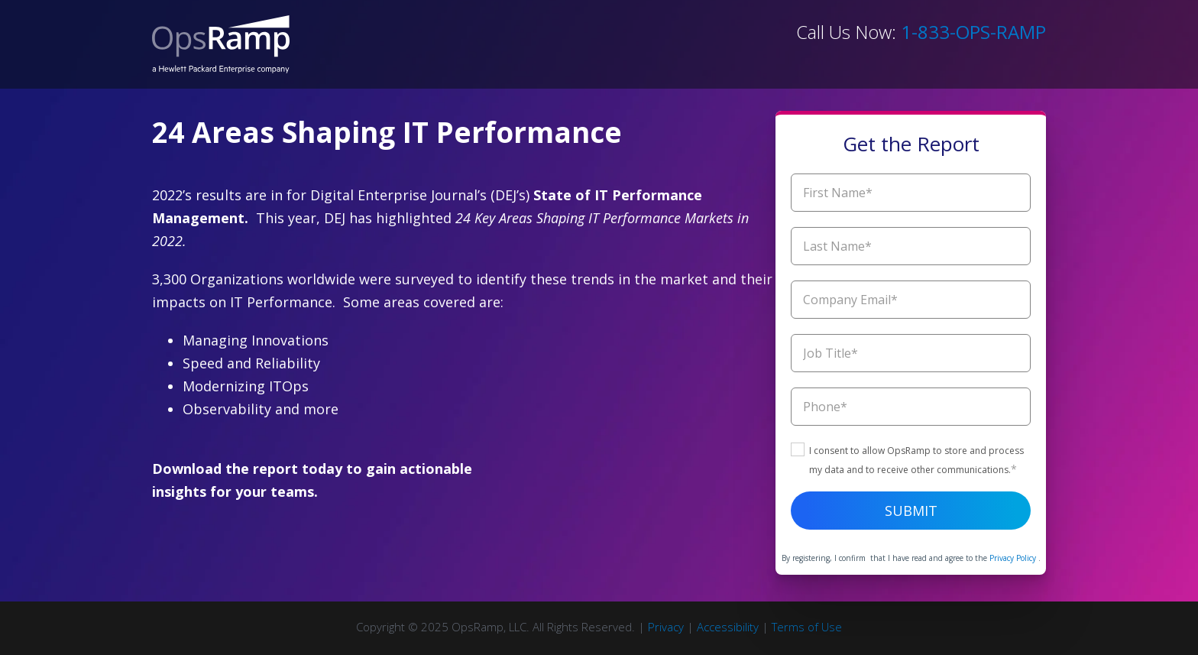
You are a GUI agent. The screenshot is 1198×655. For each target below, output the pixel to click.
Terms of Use (807, 626)
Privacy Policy (1013, 558)
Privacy (666, 626)
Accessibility (728, 626)
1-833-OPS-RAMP (973, 31)
